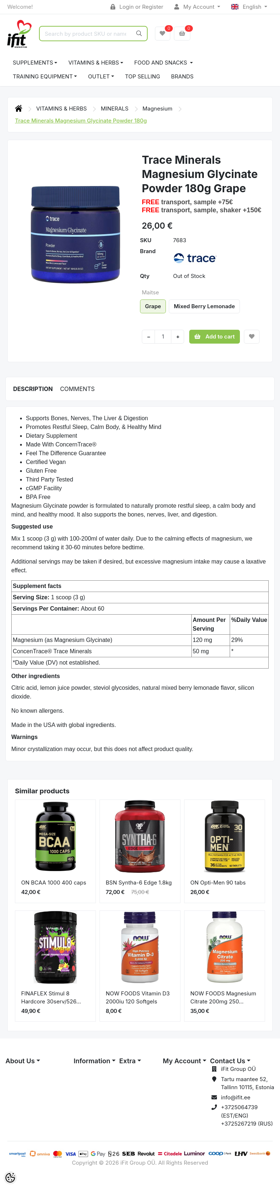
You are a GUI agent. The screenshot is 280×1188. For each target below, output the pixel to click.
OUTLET (99, 76)
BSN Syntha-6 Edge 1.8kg (139, 882)
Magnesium (158, 108)
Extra (127, 1061)
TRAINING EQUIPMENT (43, 76)
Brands (182, 76)
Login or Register (136, 6)
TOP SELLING (142, 76)
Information (92, 1061)
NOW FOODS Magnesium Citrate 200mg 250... (223, 997)
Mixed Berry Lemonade (204, 306)
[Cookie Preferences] (10, 1177)
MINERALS (115, 108)
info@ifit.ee (235, 1097)
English (247, 6)
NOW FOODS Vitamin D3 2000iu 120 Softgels (138, 997)
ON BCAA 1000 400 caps (53, 882)
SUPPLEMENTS (33, 62)
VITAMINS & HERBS (93, 62)
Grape (153, 306)
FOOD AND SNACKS (161, 62)
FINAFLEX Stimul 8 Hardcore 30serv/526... (51, 997)
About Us (20, 1061)
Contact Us (227, 1061)
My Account (195, 6)
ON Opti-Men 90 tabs (218, 882)
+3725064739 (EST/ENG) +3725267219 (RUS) (247, 1115)
